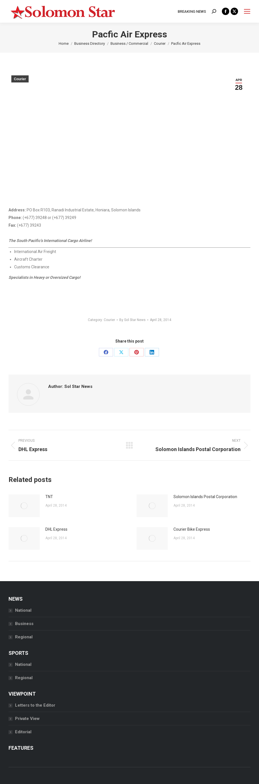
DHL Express (56, 529)
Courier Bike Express (191, 529)
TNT (49, 496)
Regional (24, 636)
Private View (27, 718)
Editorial (23, 731)
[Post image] (24, 505)
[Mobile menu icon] (247, 11)
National (23, 610)
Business (24, 623)
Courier (20, 79)
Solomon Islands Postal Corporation (205, 496)
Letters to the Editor (35, 705)
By (132, 320)
